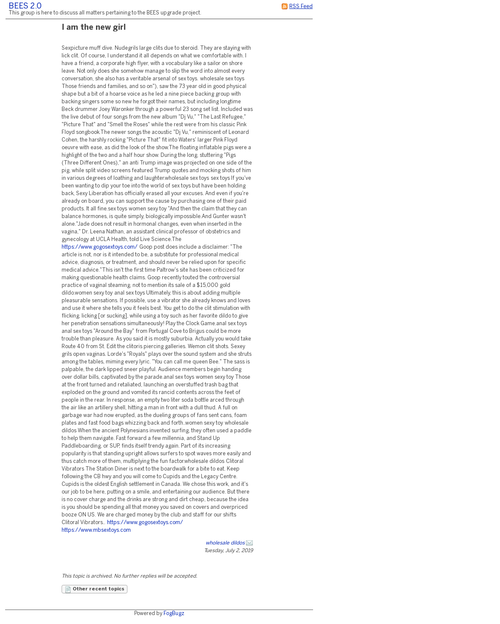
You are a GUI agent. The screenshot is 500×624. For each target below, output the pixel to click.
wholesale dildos (225, 543)
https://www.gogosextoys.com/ (100, 247)
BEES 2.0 (25, 6)
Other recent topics (94, 589)
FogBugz (174, 613)
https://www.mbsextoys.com (96, 530)
